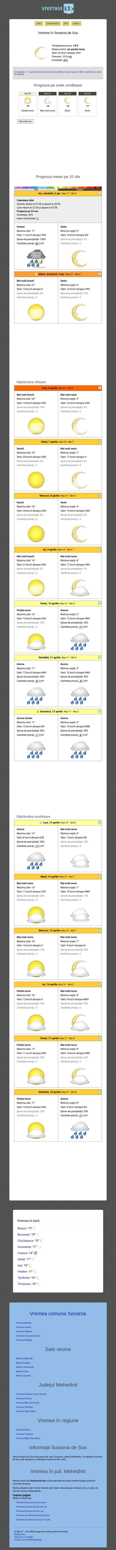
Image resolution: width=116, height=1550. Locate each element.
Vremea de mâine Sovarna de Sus (33, 1515)
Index (39, 23)
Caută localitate (53, 23)
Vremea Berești (24, 1322)
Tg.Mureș (23, 1277)
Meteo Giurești (23, 1375)
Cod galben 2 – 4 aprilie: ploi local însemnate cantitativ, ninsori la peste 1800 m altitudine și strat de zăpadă (57, 73)
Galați (21, 1259)
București (24, 1234)
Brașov (22, 1228)
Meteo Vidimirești (25, 1367)
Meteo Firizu (22, 1371)
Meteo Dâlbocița (24, 1358)
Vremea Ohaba (23, 1327)
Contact (76, 23)
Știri (66, 23)
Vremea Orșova (24, 1398)
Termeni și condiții (23, 1537)
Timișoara (24, 1284)
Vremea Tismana (24, 1434)
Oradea (22, 1271)
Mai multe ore (25, 121)
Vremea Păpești (24, 1331)
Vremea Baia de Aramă (27, 1402)
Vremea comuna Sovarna (58, 1313)
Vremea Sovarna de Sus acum (31, 1502)
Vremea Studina (24, 1340)
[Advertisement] (58, 147)
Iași (20, 1265)
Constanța (24, 1246)
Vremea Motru (23, 1429)
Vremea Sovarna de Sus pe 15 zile (33, 1519)
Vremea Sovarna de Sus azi (30, 1511)
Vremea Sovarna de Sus (28, 1335)
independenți (34, 1491)
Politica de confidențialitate (28, 1539)
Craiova (22, 1253)
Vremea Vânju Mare (26, 1411)
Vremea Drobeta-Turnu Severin (31, 1394)
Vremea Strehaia (24, 1407)
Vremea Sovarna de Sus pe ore (31, 1506)
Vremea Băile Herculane (28, 1438)
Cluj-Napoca (25, 1240)
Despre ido (19, 1534)
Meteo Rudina (23, 1362)
